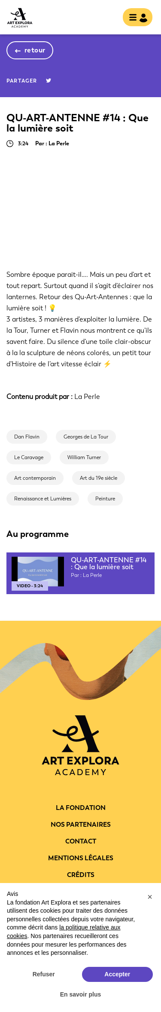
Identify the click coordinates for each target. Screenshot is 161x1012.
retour (35, 50)
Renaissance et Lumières (42, 499)
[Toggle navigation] (135, 18)
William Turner (84, 457)
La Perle (87, 397)
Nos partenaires (81, 824)
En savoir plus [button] (80, 994)
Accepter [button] (117, 974)
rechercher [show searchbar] (109, 18)
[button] (150, 897)
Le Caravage (28, 457)
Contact (80, 841)
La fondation (81, 808)
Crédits (80, 875)
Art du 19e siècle (98, 478)
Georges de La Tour (86, 437)
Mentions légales (80, 858)
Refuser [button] (44, 974)
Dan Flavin (26, 437)
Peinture (105, 499)
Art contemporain (35, 478)
